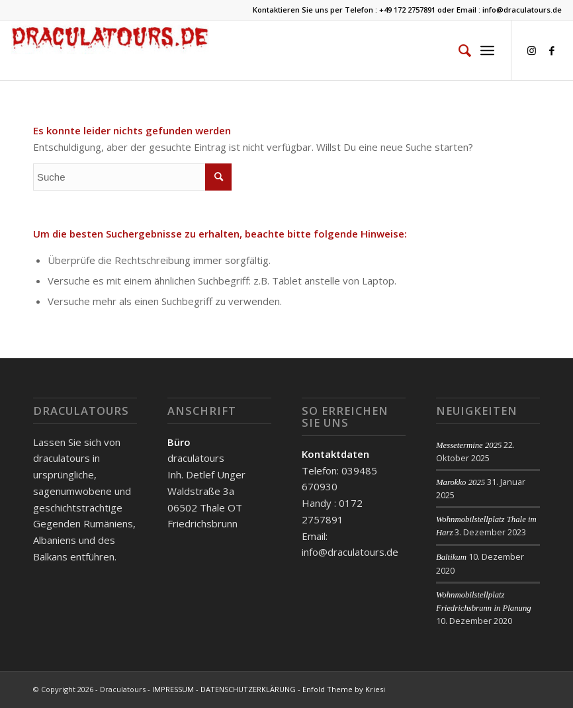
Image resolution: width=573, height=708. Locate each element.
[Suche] (458, 50)
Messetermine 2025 (469, 445)
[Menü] (487, 50)
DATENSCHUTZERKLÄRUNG (248, 689)
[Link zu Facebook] (552, 50)
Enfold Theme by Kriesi (343, 689)
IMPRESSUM (173, 689)
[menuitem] (458, 50)
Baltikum (451, 557)
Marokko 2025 (460, 482)
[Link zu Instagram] (532, 50)
